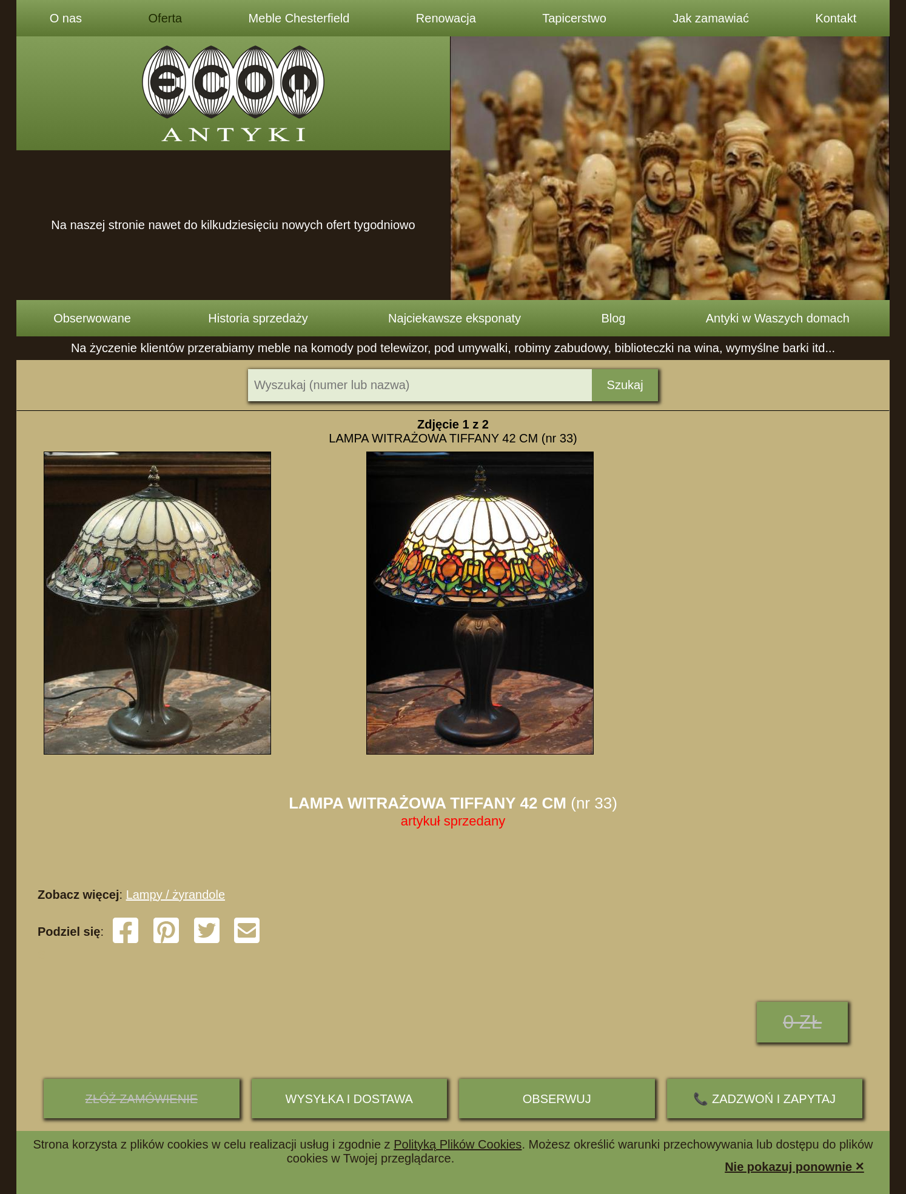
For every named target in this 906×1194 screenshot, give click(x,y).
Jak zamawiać (711, 18)
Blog (613, 318)
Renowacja (446, 18)
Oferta (166, 18)
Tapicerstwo (574, 18)
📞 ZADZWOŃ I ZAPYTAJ (764, 1099)
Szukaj (625, 385)
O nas (66, 18)
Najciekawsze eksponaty (454, 318)
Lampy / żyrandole (175, 894)
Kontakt (835, 18)
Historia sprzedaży (258, 318)
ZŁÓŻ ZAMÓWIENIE (141, 1099)
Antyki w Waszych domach (778, 318)
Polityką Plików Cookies (458, 1144)
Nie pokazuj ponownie (794, 1166)
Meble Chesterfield (299, 18)
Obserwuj (557, 1099)
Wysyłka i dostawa (349, 1099)
